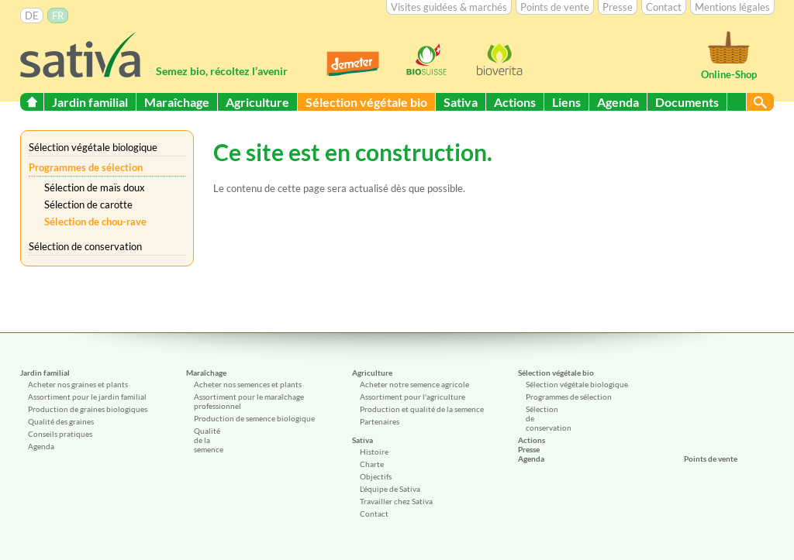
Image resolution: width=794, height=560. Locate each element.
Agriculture (257, 101)
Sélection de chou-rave (95, 221)
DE (32, 15)
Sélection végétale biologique (93, 147)
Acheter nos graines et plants (78, 384)
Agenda (618, 101)
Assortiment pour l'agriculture (412, 396)
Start (31, 102)
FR (58, 15)
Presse (617, 7)
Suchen (760, 102)
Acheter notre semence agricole (414, 384)
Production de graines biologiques (87, 409)
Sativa (461, 101)
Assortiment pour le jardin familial (87, 396)
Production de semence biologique (254, 418)
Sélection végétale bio (366, 101)
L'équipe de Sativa (390, 488)
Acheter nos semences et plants (248, 384)
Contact (664, 7)
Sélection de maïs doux (94, 187)
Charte (372, 464)
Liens (566, 101)
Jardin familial (90, 101)
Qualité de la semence (208, 440)
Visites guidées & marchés (449, 7)
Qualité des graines (61, 421)
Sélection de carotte (88, 204)
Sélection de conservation (85, 246)
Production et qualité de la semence (422, 409)
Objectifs (376, 476)
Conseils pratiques (60, 433)
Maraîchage (176, 101)
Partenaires (379, 421)
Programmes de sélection (86, 167)
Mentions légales (732, 7)
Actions (515, 101)
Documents (687, 101)
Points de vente (554, 7)
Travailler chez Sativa (396, 501)
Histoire (374, 451)
